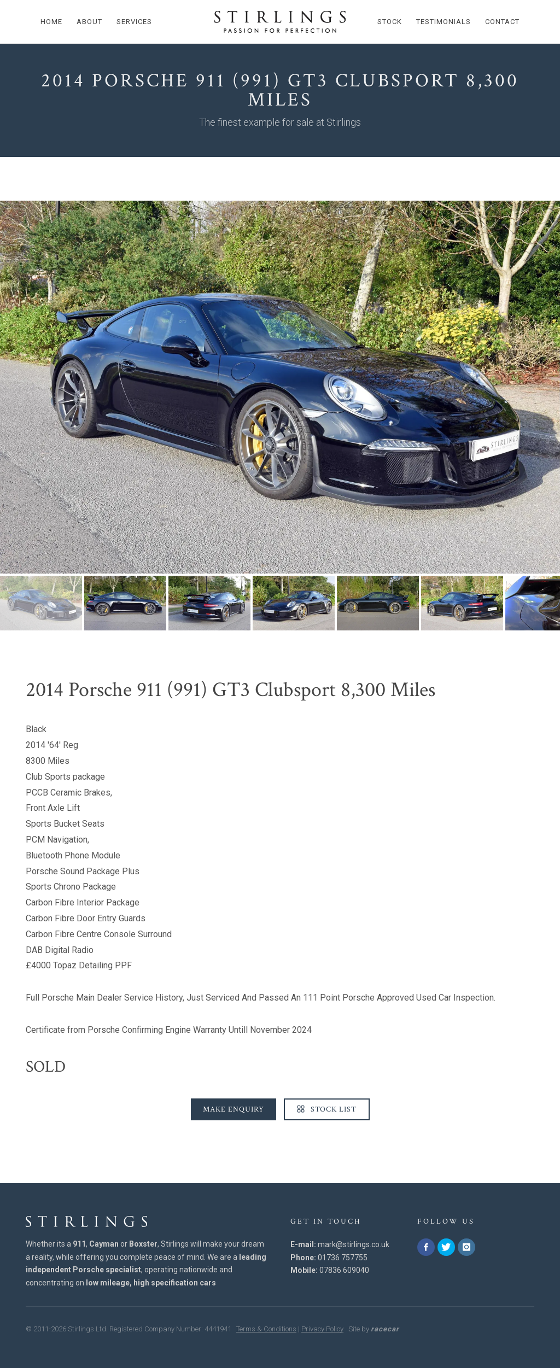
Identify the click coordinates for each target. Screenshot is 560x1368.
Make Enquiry (233, 1109)
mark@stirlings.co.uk (353, 1244)
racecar (385, 1329)
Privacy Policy (322, 1329)
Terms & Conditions (266, 1329)
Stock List (327, 1109)
